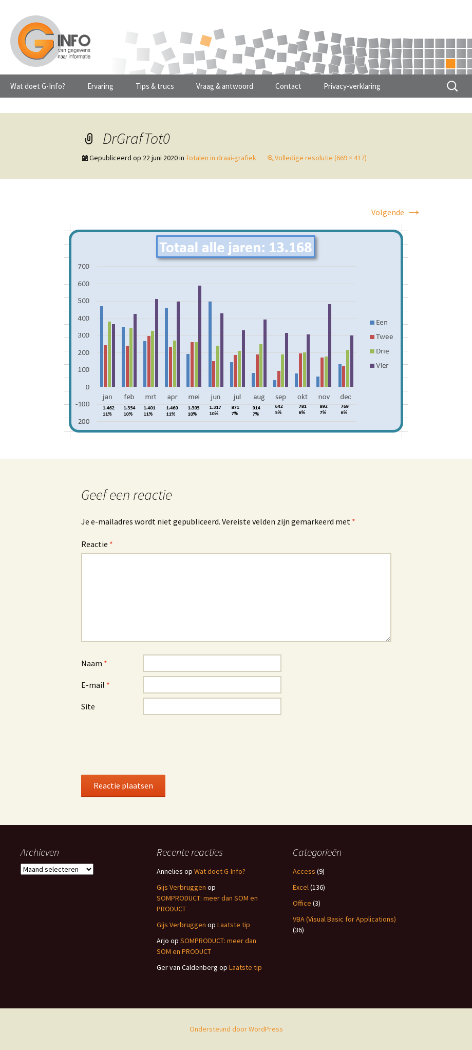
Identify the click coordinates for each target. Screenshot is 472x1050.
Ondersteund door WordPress (236, 1029)
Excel (301, 887)
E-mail (95, 685)
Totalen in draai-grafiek (221, 157)
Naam (94, 663)
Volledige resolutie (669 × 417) (321, 157)
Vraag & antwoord (224, 86)
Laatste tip (233, 924)
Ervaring (100, 86)
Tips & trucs (155, 86)
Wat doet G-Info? (37, 86)
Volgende (396, 212)
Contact (288, 86)
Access (304, 871)
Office (302, 903)
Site (88, 706)
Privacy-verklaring (352, 86)
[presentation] (159, 744)
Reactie (97, 544)
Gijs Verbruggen (181, 887)
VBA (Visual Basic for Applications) (344, 919)
